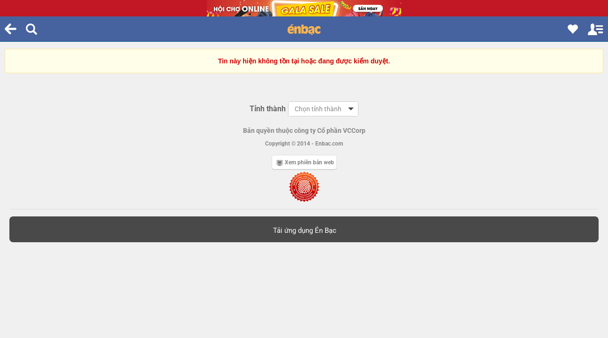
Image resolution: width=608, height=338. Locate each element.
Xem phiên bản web (305, 162)
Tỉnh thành (268, 108)
